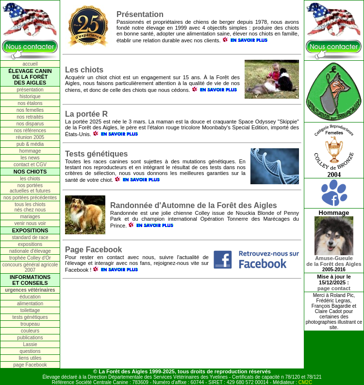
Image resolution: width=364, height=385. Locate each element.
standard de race (30, 237)
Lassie (30, 344)
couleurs (30, 330)
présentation (30, 89)
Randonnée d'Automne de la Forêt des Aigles (193, 205)
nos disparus (30, 123)
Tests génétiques (96, 154)
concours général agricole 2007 (30, 267)
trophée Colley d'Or (30, 258)
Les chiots (84, 70)
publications (30, 337)
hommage (30, 151)
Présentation (140, 14)
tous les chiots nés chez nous (30, 207)
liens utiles (30, 358)
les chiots (30, 178)
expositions (30, 244)
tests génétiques (30, 317)
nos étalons (29, 103)
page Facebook (30, 365)
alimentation (30, 303)
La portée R (86, 114)
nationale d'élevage (30, 251)
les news (30, 157)
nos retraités (30, 117)
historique (29, 96)
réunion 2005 (30, 137)
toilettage (30, 310)
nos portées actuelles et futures (30, 188)
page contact (333, 288)
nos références (30, 130)
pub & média (30, 144)
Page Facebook (93, 249)
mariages (30, 216)
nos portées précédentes (30, 197)
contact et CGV (30, 164)
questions (30, 351)
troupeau (29, 324)
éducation (29, 296)
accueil (29, 64)
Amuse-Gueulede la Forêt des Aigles (333, 258)
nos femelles (30, 110)
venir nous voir (30, 223)
